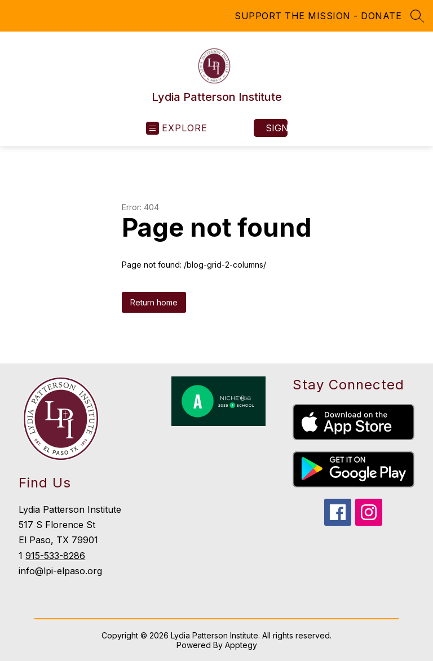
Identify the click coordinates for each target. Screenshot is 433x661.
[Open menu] (176, 128)
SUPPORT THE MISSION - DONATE (318, 15)
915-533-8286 (55, 555)
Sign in (277, 128)
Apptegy (241, 645)
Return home (154, 302)
